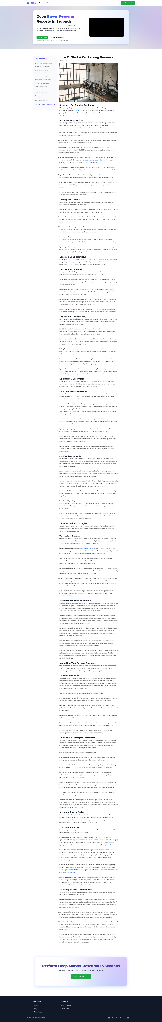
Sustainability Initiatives (41, 114)
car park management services (94, 160)
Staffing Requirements (41, 88)
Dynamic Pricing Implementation (44, 98)
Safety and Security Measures (43, 85)
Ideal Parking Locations (41, 76)
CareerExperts (79, 110)
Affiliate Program (38, 1012)
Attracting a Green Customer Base (44, 120)
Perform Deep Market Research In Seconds (45, 125)
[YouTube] (116, 1018)
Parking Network (106, 845)
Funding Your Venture (41, 70)
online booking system (87, 548)
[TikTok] (120, 1018)
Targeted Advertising (41, 105)
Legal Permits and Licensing (43, 79)
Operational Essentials (41, 82)
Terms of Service (59, 40)
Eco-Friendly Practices (41, 117)
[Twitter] (113, 1018)
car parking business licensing (97, 364)
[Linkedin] (128, 1018)
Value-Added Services (41, 95)
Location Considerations (41, 73)
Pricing (49, 3)
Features (42, 3)
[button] (54, 58)
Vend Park (112, 615)
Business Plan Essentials (42, 67)
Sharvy (72, 414)
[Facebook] (109, 1018)
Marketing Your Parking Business (43, 102)
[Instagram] (124, 1018)
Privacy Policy (65, 1009)
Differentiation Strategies (42, 92)
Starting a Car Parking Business (43, 64)
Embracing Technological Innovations (42, 109)
